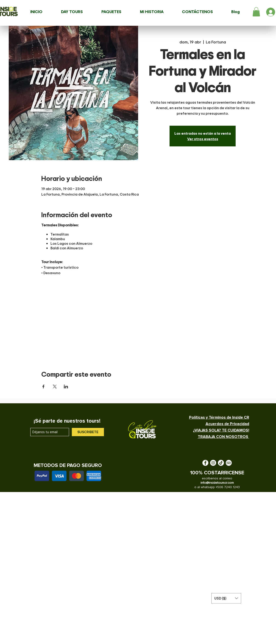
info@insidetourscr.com (217, 483)
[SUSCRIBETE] (88, 432)
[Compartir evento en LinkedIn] (66, 386)
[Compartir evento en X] (55, 386)
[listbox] (226, 598)
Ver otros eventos (202, 138)
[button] (256, 12)
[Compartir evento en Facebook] (43, 386)
